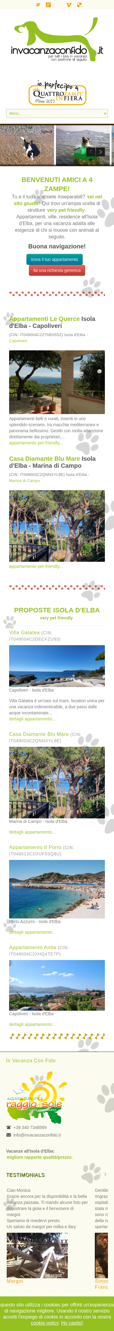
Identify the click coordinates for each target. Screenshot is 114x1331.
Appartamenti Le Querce (44, 318)
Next (100, 152)
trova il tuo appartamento (54, 259)
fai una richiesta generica (57, 270)
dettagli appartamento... (32, 718)
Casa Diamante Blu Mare (44, 458)
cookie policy (44, 1323)
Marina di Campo (24, 481)
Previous (90, 152)
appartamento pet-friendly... (36, 442)
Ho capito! (72, 1323)
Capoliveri (18, 341)
